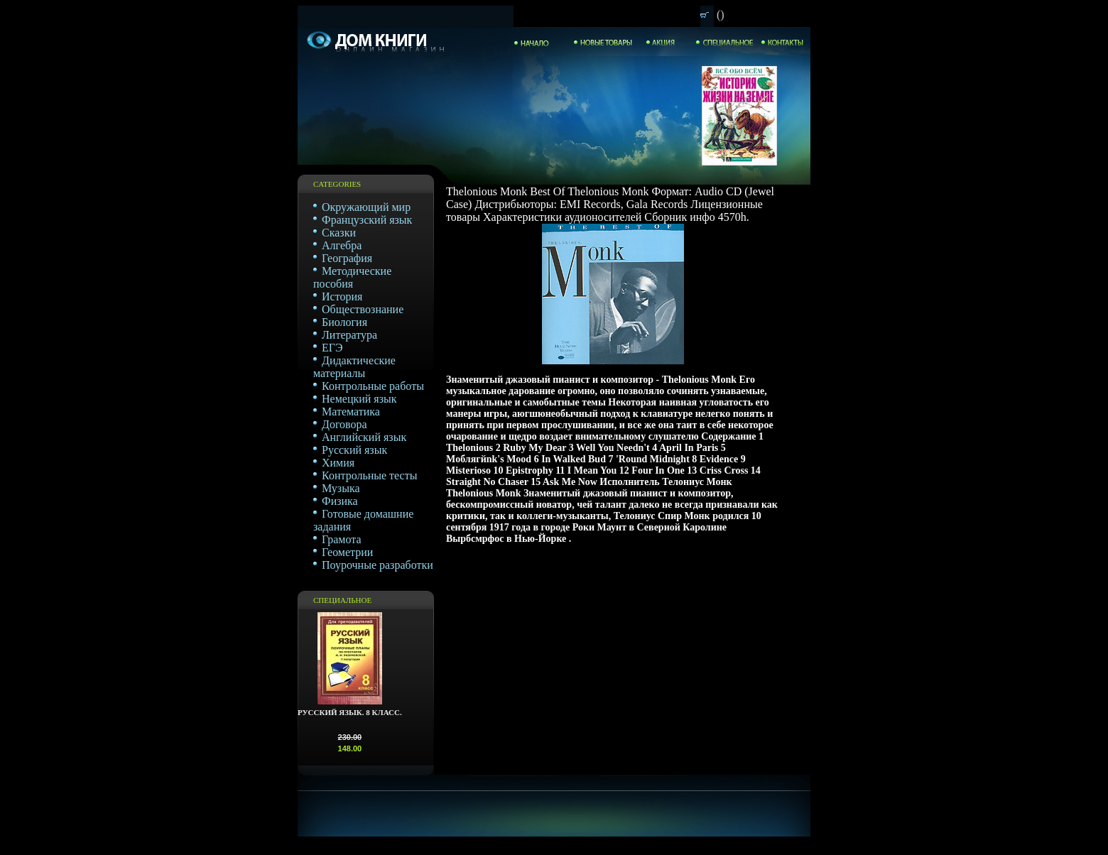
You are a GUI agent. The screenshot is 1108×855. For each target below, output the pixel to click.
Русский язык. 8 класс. (350, 712)
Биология (344, 322)
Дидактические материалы (354, 366)
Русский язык (354, 450)
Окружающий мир (366, 207)
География (347, 258)
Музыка (341, 488)
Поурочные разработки (377, 565)
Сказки (339, 233)
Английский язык (364, 437)
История (342, 296)
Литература (349, 335)
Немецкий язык (359, 399)
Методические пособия (352, 277)
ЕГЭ (332, 348)
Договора (344, 424)
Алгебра (342, 245)
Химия (338, 463)
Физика (340, 501)
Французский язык (367, 220)
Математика (351, 411)
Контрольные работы (373, 386)
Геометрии (347, 552)
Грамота (342, 539)
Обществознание (362, 309)
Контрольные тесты (369, 475)
